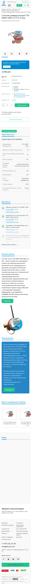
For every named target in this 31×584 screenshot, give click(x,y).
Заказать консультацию (15, 119)
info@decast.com (8, 546)
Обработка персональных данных (12, 577)
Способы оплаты (6, 539)
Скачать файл (10, 209)
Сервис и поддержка (7, 537)
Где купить (19, 537)
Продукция (5, 523)
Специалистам (5, 529)
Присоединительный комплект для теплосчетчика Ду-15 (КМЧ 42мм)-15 (21, 95)
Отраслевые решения (22, 531)
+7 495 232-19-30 (9, 544)
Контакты (4, 533)
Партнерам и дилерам (8, 525)
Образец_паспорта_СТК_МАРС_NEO (17, 207)
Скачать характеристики (9, 131)
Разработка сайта (10, 579)
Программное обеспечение (20, 525)
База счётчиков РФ (21, 529)
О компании (19, 523)
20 (21, 76)
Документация (5, 531)
